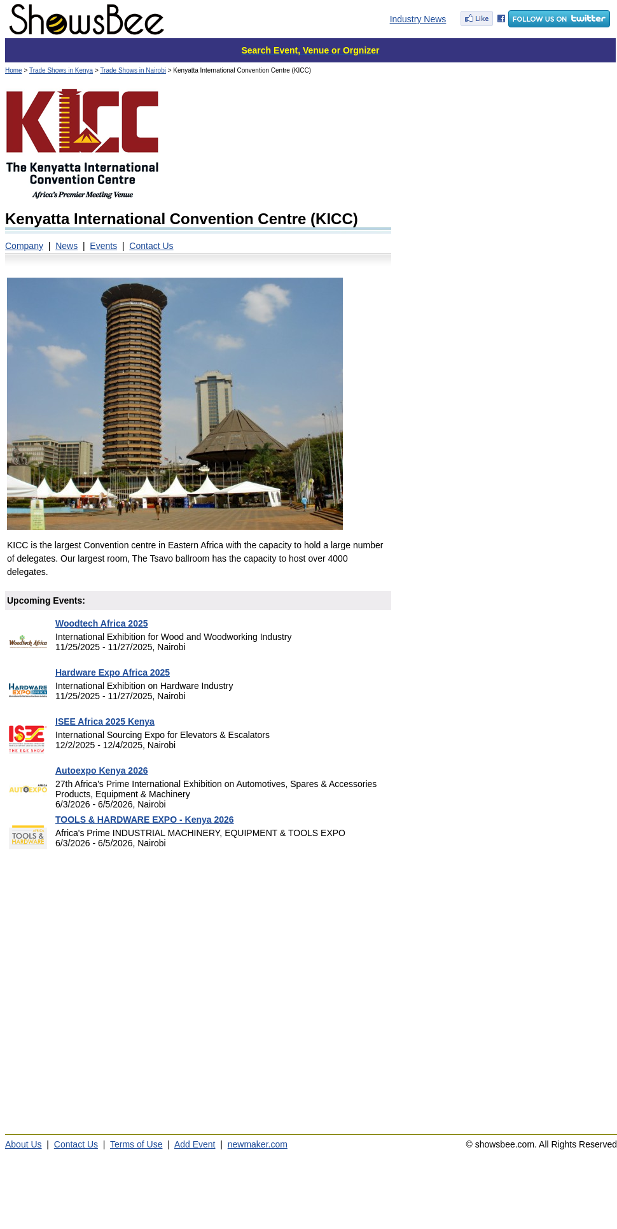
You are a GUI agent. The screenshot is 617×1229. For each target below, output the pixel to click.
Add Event (195, 1144)
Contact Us (76, 1144)
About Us (23, 1144)
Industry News (418, 19)
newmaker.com (258, 1144)
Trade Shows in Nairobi (133, 70)
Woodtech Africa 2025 (101, 623)
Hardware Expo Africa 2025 (112, 672)
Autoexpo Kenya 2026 (101, 770)
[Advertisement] (120, 205)
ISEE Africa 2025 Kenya (105, 721)
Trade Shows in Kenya (61, 70)
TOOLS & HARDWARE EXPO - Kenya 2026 (144, 819)
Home (13, 70)
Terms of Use (136, 1144)
